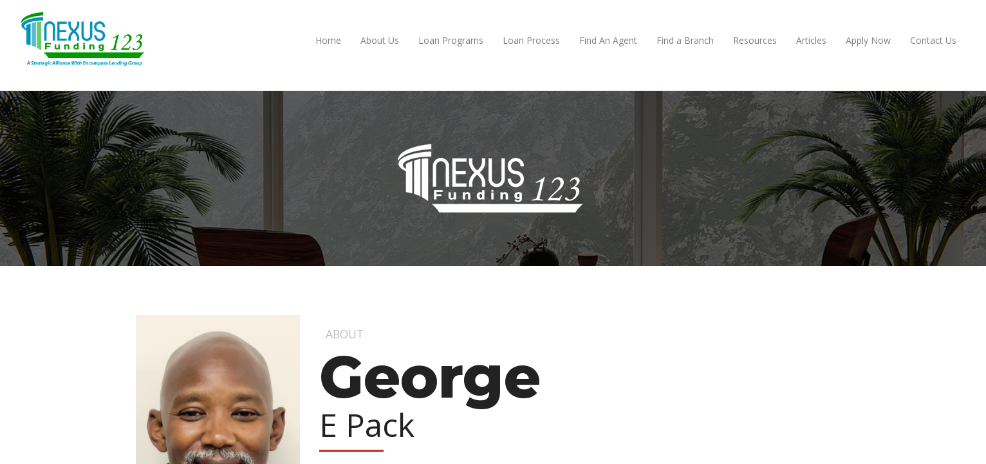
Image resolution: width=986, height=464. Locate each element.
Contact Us (933, 40)
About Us (379, 40)
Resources (755, 40)
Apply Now (868, 40)
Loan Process (531, 40)
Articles (811, 40)
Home (328, 40)
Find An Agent (608, 40)
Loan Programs (450, 40)
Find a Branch (685, 40)
